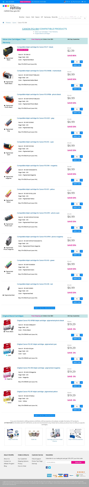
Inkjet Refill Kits (13, 439)
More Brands (56, 17)
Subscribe (78, 462)
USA (67, 2)
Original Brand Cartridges (42, 33)
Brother (21, 17)
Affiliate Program (9, 463)
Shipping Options (23, 461)
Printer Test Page (37, 461)
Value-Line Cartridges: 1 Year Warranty (46, 32)
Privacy (20, 463)
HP (42, 17)
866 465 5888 (10, 2)
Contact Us (7, 461)
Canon (28, 17)
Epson (37, 17)
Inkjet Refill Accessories (75, 439)
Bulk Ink (33, 439)
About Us (7, 459)
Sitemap (34, 463)
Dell (32, 17)
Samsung (47, 17)
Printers (8, 22)
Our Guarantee (22, 459)
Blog (5, 466)
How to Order (22, 466)
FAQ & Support (36, 459)
